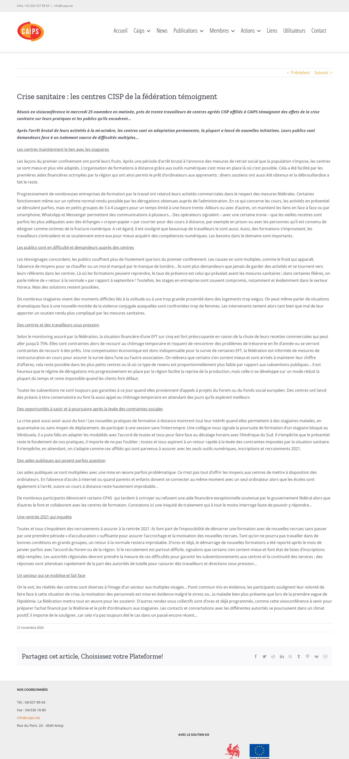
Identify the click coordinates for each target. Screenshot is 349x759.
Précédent (300, 72)
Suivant (321, 72)
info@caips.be (63, 6)
